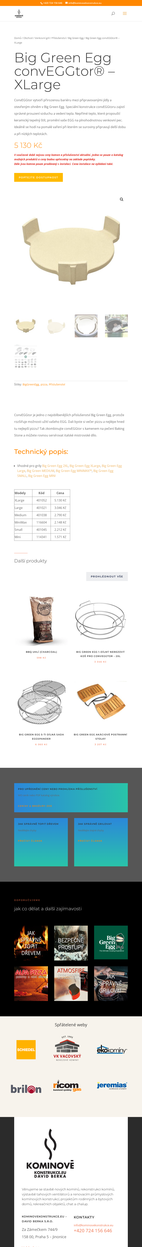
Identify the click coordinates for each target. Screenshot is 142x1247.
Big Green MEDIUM (40, 471)
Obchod (28, 38)
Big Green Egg (76, 38)
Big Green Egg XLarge (85, 466)
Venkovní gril (42, 38)
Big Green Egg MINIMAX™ (74, 471)
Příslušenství (59, 38)
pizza (44, 384)
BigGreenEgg (31, 384)
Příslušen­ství (57, 384)
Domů (17, 38)
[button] (121, 199)
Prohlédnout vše (107, 576)
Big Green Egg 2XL (55, 466)
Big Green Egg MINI (42, 476)
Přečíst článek (30, 841)
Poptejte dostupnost (38, 177)
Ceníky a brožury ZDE (35, 806)
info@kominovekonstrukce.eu (93, 1225)
